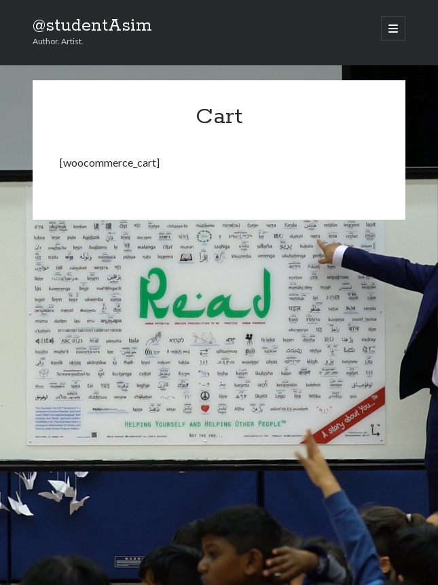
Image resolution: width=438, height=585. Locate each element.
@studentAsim (92, 26)
